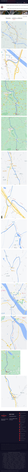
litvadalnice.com (23, 456)
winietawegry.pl (22, 466)
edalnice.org (5, 455)
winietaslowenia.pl (6, 466)
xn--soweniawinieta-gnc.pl (13, 468)
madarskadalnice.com (16, 457)
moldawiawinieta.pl (5, 458)
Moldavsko (25, 5)
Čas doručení (24, 8)
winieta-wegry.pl (7, 463)
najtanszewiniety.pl (11, 458)
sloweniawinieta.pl (10, 460)
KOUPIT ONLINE (19, 2)
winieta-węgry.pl (11, 463)
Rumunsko (8, 8)
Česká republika (16, 5)
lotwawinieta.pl (5, 457)
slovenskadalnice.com (11, 459)
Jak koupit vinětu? (23, 419)
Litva (21, 5)
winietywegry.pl (6, 467)
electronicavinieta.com (14, 455)
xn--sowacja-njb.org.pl (7, 468)
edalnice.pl (9, 455)
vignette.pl (24, 461)
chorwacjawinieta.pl (6, 454)
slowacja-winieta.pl (22, 459)
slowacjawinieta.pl (5, 460)
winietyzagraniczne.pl (11, 467)
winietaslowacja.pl (21, 465)
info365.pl (19, 456)
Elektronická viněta (23, 438)
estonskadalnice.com (11, 456)
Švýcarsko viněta (23, 435)
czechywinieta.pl (17, 454)
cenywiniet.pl (24, 453)
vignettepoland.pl (6, 462)
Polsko (27, 5)
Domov (2, 15)
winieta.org (15, 463)
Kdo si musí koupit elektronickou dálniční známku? (22, 422)
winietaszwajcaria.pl (11, 466)
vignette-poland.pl (10, 461)
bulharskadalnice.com (15, 453)
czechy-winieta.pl (12, 454)
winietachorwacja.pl (17, 464)
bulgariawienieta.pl (4, 453)
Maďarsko (18, 8)
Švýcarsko (15, 8)
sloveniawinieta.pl (5, 459)
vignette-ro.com (15, 461)
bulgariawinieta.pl (9, 453)
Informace (22, 8)
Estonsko (19, 5)
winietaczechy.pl (23, 464)
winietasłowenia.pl (17, 466)
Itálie (19, 8)
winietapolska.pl (6, 465)
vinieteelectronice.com (21, 462)
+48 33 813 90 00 (11, 0)
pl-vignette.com (23, 458)
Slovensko (11, 8)
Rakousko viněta (23, 433)
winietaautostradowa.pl (6, 464)
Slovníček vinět (22, 440)
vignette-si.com (20, 461)
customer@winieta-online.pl (11, 2)
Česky (25, 2)
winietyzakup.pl (17, 467)
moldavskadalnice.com (22, 457)
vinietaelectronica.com (15, 462)
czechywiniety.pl (22, 454)
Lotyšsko (23, 5)
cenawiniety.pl (20, 453)
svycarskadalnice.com (16, 460)
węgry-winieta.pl (22, 467)
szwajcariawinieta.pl (22, 460)
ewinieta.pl (15, 456)
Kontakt (27, 8)
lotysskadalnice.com (9, 457)
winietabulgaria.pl (12, 464)
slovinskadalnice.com (17, 459)
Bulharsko (13, 5)
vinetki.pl (10, 462)
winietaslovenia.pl (16, 465)
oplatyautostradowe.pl (17, 458)
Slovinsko (13, 8)
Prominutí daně (22, 429)
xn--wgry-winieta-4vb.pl (21, 468)
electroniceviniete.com (21, 455)
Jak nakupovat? (8, 5)
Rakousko (11, 5)
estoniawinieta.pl (5, 456)
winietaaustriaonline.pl (20, 463)
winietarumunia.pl (11, 465)
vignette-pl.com (5, 461)
